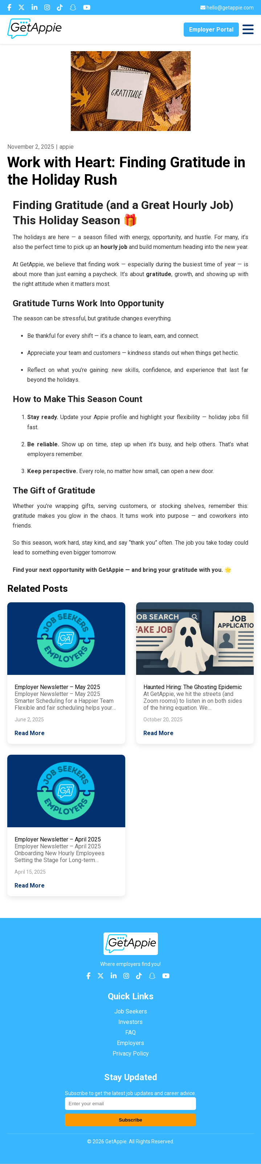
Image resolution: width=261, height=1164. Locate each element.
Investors (130, 1021)
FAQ (130, 1032)
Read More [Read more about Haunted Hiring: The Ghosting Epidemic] (158, 733)
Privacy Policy (131, 1053)
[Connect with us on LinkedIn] (35, 7)
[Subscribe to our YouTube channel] (86, 7)
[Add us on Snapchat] (74, 7)
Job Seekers (130, 1011)
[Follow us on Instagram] (48, 7)
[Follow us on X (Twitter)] (22, 7)
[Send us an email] (227, 8)
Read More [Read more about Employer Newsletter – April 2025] (30, 885)
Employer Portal (211, 29)
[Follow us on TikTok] (60, 7)
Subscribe (130, 1120)
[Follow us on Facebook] (10, 7)
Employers (130, 1043)
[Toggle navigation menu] (248, 29)
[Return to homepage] (34, 36)
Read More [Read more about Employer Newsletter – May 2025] (30, 733)
